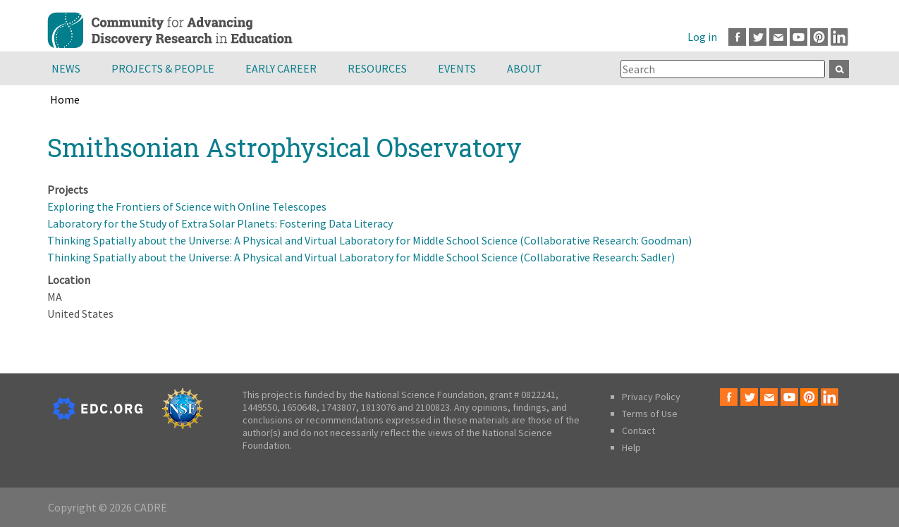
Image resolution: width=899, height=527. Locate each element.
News (65, 68)
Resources (377, 68)
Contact (638, 430)
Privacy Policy (651, 396)
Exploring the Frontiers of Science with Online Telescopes (186, 206)
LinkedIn (839, 37)
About (524, 68)
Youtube (798, 37)
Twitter (757, 37)
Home (65, 99)
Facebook (737, 37)
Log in (702, 37)
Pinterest (819, 37)
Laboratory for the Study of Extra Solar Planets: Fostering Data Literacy (220, 223)
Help (631, 447)
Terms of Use (650, 413)
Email (778, 37)
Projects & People (162, 68)
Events (457, 68)
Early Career (281, 68)
